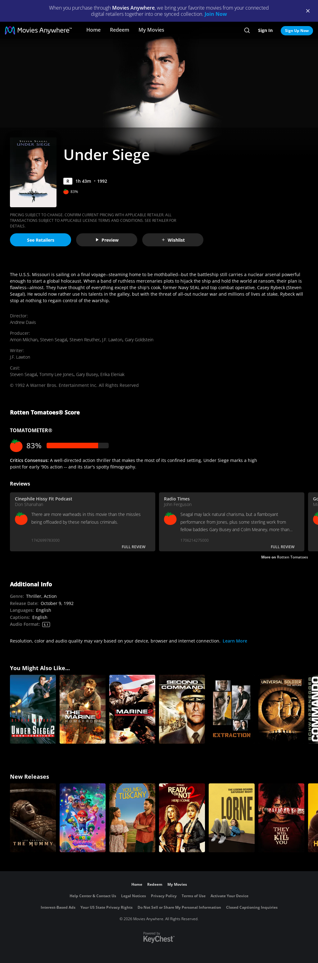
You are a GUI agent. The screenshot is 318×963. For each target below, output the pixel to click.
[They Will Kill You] (281, 817)
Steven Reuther (85, 340)
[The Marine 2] (132, 709)
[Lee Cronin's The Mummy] (33, 817)
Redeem (119, 29)
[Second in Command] (182, 709)
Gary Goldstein (139, 340)
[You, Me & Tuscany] (132, 817)
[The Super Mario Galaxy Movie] (83, 817)
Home (93, 29)
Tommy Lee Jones (56, 374)
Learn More (235, 641)
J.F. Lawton (112, 340)
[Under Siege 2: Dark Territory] (33, 709)
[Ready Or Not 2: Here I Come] (182, 817)
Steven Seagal (53, 340)
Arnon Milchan (24, 340)
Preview (107, 240)
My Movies (151, 29)
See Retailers (40, 240)
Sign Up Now (297, 30)
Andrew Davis (23, 322)
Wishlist (173, 240)
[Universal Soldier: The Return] (281, 709)
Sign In (265, 30)
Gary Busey (87, 374)
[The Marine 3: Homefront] (83, 709)
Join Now (216, 14)
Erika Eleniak (112, 374)
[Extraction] (232, 709)
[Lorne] (232, 817)
